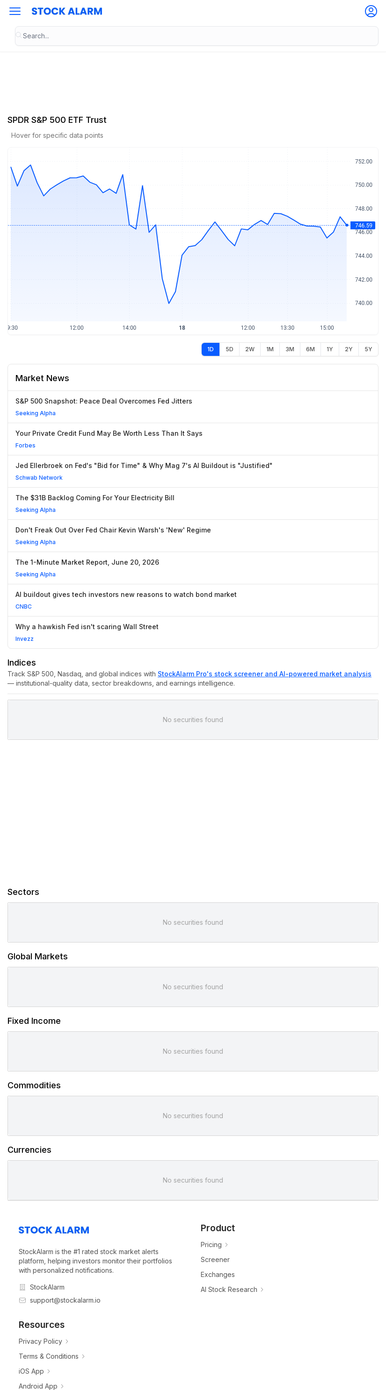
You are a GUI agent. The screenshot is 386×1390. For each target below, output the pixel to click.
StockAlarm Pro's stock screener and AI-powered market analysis (264, 674)
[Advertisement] (193, 812)
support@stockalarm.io (65, 1300)
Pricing (215, 1244)
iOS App (35, 1371)
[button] (14, 11)
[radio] (210, 349)
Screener (215, 1259)
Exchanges (218, 1274)
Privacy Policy (44, 1341)
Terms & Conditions (52, 1356)
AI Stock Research (233, 1289)
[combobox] (197, 36)
